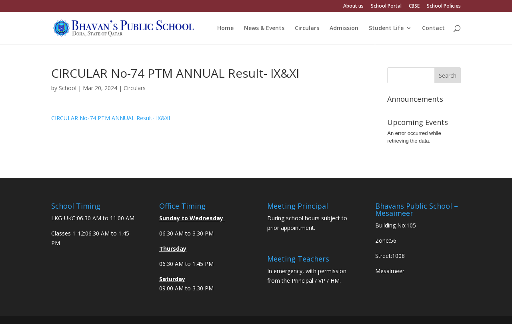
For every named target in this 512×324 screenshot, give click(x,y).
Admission (344, 28)
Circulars (307, 28)
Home (225, 28)
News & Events (264, 28)
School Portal (386, 6)
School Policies (444, 6)
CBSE (414, 6)
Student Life (386, 28)
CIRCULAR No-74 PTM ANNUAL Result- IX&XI (110, 118)
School (67, 88)
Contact (433, 28)
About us (353, 6)
